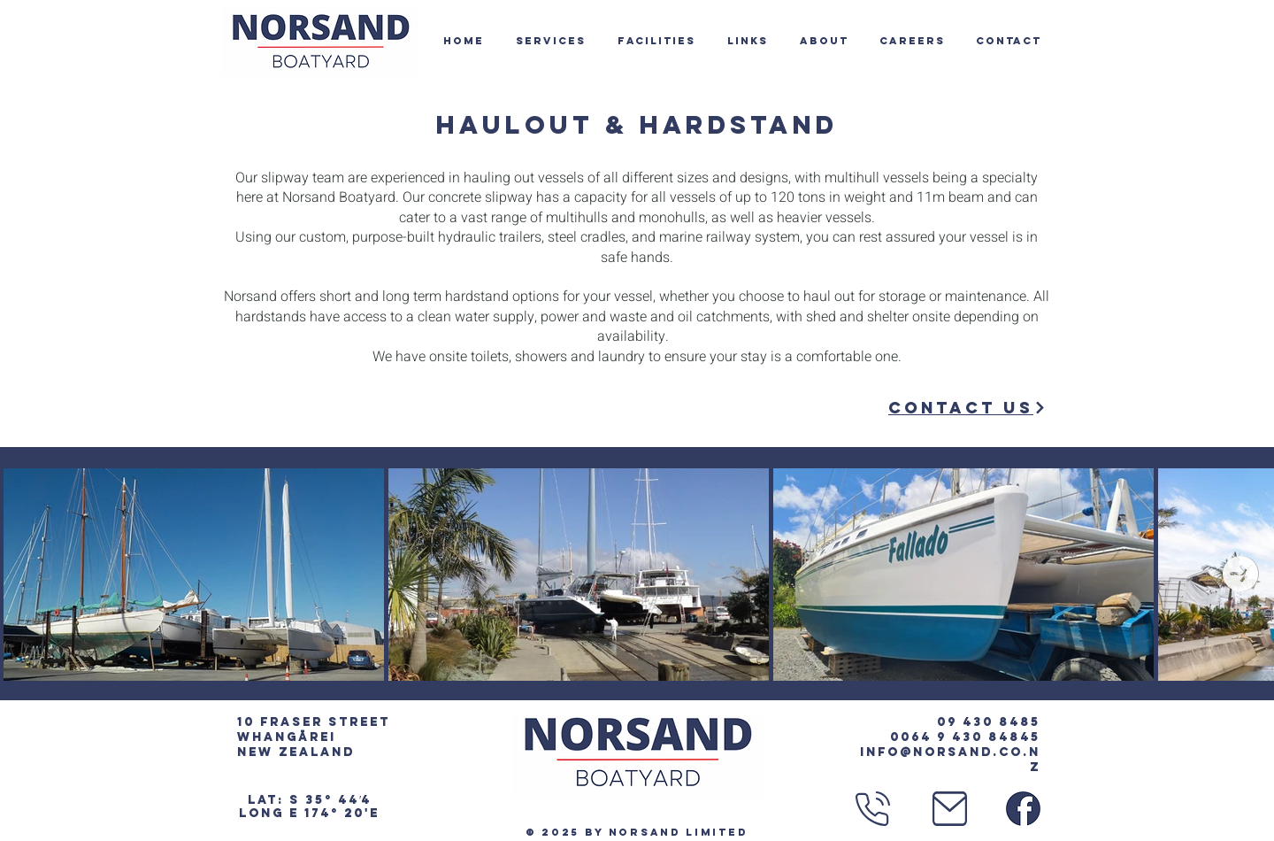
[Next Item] (1240, 574)
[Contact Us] (967, 407)
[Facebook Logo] (1023, 808)
